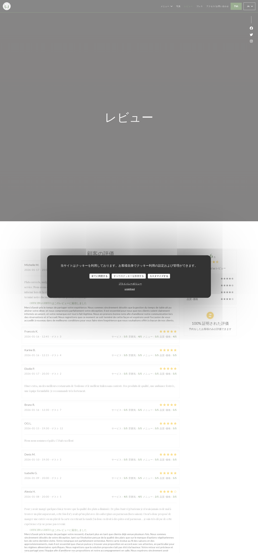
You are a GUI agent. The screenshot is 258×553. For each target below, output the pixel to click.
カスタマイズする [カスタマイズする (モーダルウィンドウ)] (159, 276)
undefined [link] (130, 289)
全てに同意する (99, 276)
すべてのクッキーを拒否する (129, 276)
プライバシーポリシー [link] (130, 283)
